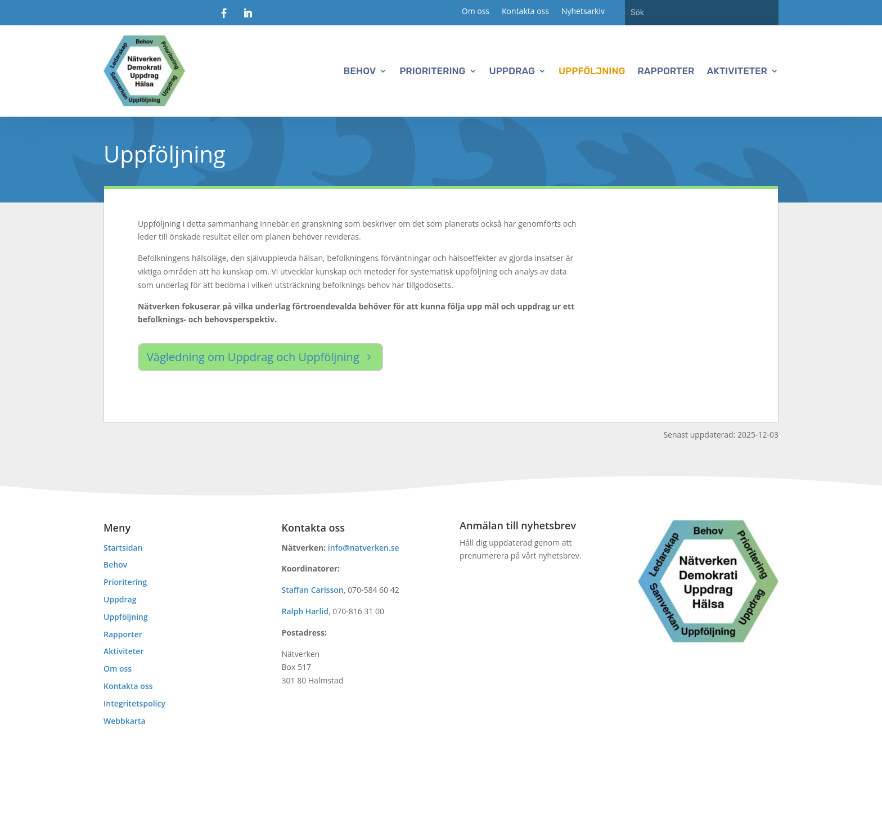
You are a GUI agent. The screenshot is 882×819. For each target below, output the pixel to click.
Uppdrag (512, 70)
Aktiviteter (736, 70)
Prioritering (432, 70)
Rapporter (665, 70)
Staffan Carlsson (313, 589)
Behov (360, 70)
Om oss (475, 11)
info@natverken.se (363, 547)
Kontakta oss (525, 11)
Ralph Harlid (305, 611)
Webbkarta (125, 721)
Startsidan (123, 547)
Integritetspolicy (134, 703)
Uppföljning (592, 70)
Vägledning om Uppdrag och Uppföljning (253, 356)
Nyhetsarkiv (583, 11)
